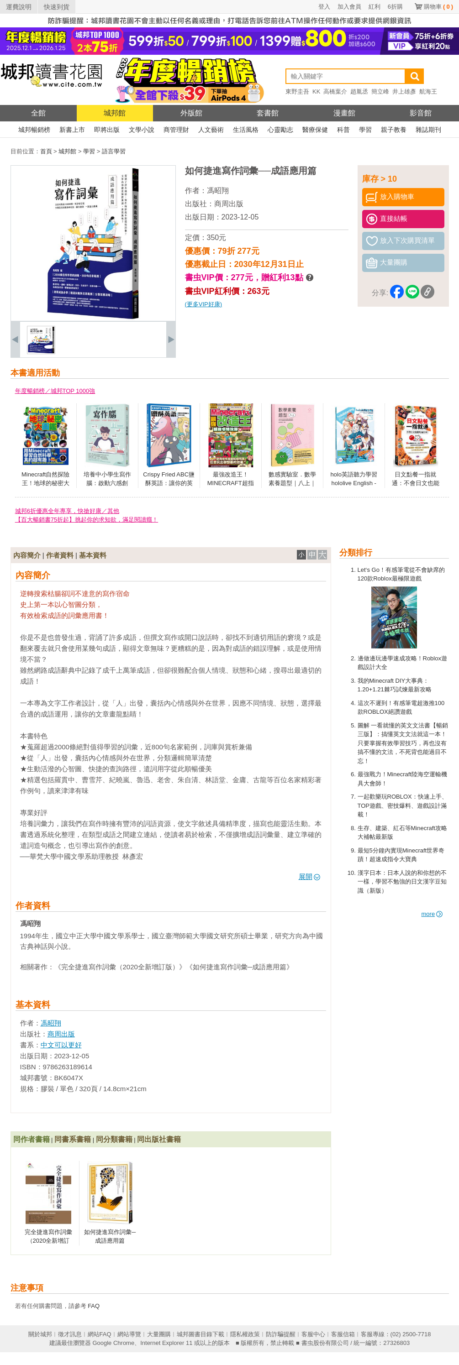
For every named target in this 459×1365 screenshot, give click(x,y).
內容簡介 (27, 555)
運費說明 (19, 6)
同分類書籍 (114, 1139)
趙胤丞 (359, 91)
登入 (324, 6)
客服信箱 (343, 1334)
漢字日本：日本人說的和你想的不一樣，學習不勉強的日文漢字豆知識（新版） (402, 881)
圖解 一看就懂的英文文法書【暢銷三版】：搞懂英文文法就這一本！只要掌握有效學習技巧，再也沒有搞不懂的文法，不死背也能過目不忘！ (403, 743)
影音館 (421, 113)
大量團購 (159, 1334)
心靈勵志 (280, 129)
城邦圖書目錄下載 (200, 1334)
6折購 (395, 6)
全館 (38, 113)
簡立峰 (380, 91)
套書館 (268, 113)
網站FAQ (99, 1334)
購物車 (438, 6)
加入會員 (349, 6)
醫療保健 (315, 129)
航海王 (428, 91)
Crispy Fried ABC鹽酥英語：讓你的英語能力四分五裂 (169, 483)
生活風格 (246, 129)
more (432, 913)
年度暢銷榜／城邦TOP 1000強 (55, 390)
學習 (365, 129)
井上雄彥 (404, 91)
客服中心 (313, 1334)
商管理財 (176, 129)
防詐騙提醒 (280, 1334)
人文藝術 (211, 129)
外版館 (191, 113)
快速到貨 (56, 6)
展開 (309, 876)
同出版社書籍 (159, 1139)
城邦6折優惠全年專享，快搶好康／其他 (67, 510)
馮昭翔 (218, 190)
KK (316, 91)
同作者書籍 (31, 1139)
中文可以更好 (61, 1045)
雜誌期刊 (428, 129)
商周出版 (228, 204)
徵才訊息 (70, 1334)
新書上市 (72, 129)
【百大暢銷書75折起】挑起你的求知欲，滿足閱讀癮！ (86, 519)
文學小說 (141, 129)
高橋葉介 (335, 91)
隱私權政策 (245, 1334)
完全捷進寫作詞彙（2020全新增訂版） (48, 1241)
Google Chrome (113, 1342)
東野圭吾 (297, 91)
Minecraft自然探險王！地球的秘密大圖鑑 (45, 483)
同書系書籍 (72, 1139)
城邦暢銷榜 (34, 129)
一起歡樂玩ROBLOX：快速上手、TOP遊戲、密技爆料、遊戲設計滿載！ (403, 805)
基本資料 (92, 555)
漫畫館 (344, 113)
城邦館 (115, 113)
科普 (343, 129)
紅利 (374, 6)
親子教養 (393, 129)
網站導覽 (129, 1334)
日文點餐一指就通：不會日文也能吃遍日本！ (415, 483)
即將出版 (107, 129)
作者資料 (60, 555)
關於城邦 (40, 1334)
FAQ (94, 1305)
